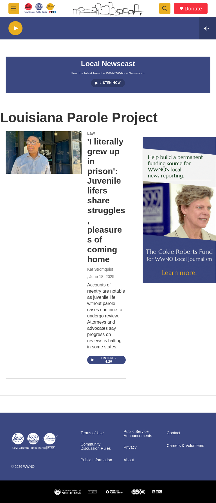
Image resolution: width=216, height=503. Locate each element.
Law (91, 133)
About (129, 460)
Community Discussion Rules (95, 446)
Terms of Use (92, 433)
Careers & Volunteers (185, 446)
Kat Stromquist (100, 269)
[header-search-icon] (164, 8)
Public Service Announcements (138, 433)
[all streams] (207, 28)
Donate (193, 9)
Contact (173, 433)
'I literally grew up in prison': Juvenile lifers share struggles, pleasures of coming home (106, 200)
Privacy (130, 447)
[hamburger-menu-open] (13, 8)
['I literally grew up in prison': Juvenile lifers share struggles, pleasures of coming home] (44, 152)
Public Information (96, 460)
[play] (15, 28)
